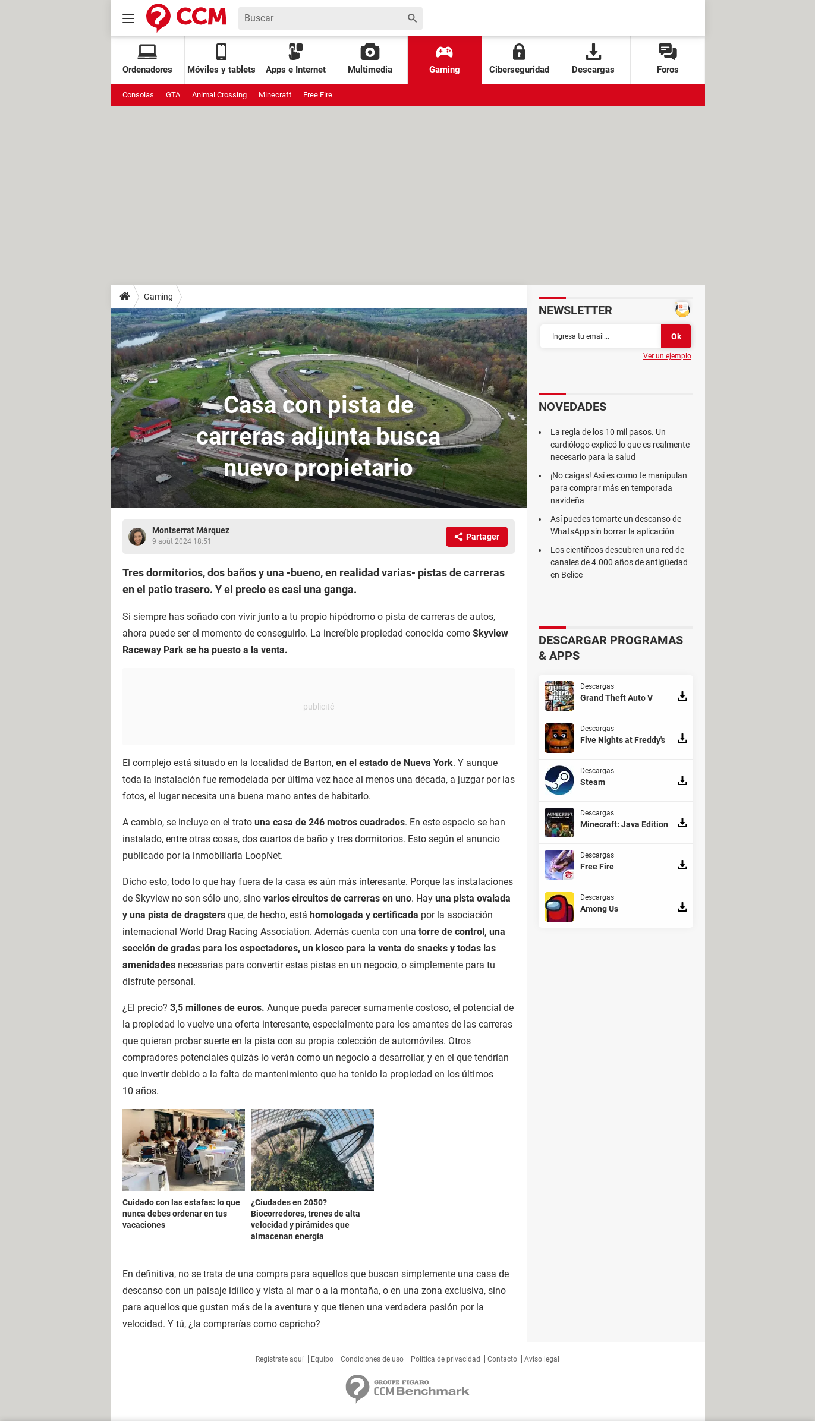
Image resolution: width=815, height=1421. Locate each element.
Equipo (322, 1359)
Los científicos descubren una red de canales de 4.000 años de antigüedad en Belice (619, 562)
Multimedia (370, 59)
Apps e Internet (296, 59)
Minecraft (275, 94)
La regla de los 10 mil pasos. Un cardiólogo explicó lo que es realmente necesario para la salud (620, 444)
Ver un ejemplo (667, 356)
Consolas (138, 94)
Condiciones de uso (372, 1359)
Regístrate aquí (280, 1359)
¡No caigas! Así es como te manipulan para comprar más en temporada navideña (618, 488)
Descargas (593, 59)
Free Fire (317, 94)
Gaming (444, 59)
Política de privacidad (445, 1359)
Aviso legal (541, 1359)
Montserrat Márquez (190, 530)
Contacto (502, 1359)
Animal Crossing (219, 94)
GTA (173, 94)
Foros (668, 59)
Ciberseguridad (519, 59)
